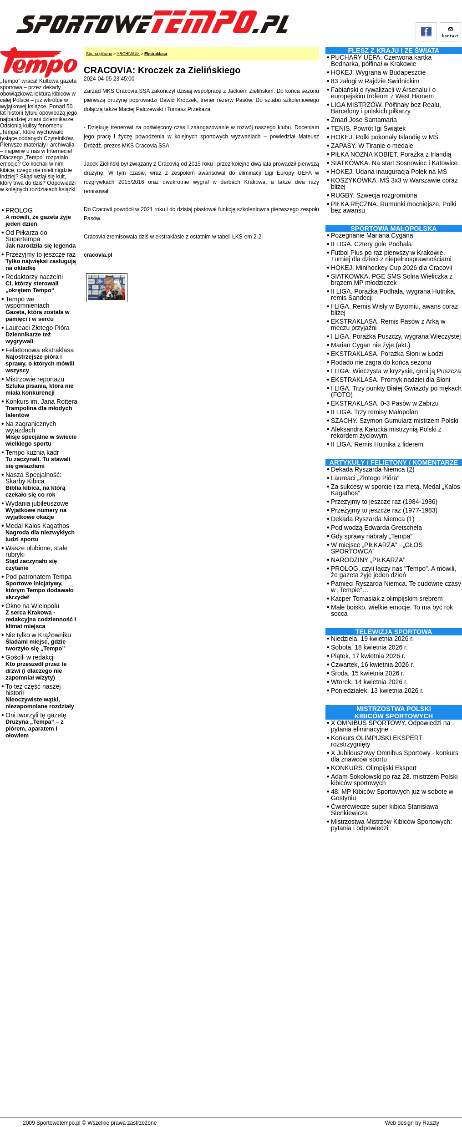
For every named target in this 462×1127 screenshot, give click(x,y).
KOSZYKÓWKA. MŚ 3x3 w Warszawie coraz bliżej (394, 183)
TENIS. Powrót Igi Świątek (368, 128)
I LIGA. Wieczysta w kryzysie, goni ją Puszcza (396, 371)
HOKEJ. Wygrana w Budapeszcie (378, 72)
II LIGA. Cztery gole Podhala (371, 244)
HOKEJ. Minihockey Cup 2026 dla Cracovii (391, 267)
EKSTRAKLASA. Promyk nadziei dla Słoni (390, 379)
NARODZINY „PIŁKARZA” (368, 560)
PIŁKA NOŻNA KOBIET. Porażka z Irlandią (391, 154)
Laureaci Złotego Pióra (37, 334)
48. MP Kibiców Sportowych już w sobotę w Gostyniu (392, 795)
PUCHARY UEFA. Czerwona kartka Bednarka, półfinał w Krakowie (381, 60)
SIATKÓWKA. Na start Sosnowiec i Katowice (394, 163)
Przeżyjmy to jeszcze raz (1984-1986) (384, 501)
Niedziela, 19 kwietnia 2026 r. (372, 638)
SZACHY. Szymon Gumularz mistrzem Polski (394, 420)
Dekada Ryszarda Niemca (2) (373, 469)
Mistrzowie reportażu (39, 386)
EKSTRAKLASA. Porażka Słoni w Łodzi (387, 353)
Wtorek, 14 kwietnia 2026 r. (369, 681)
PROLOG (38, 217)
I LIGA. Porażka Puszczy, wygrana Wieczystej (396, 336)
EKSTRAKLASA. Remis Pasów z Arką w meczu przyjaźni (388, 324)
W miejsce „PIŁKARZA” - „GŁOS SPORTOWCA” (376, 548)
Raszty (430, 1123)
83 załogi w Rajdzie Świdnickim (375, 81)
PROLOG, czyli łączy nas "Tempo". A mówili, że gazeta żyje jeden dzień (393, 572)
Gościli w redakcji (35, 667)
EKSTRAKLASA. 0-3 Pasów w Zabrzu (385, 403)
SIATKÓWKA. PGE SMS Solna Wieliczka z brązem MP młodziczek (391, 279)
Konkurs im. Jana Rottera (41, 408)
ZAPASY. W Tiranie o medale (372, 145)
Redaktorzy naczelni (34, 283)
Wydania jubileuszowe (36, 510)
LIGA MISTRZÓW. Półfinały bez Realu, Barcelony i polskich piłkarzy (386, 108)
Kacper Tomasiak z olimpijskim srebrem (387, 598)
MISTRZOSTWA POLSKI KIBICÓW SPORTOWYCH (394, 712)
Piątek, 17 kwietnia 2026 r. (368, 656)
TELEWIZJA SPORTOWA (393, 631)
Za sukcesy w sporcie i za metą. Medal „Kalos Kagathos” (395, 490)
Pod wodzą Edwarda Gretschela (376, 527)
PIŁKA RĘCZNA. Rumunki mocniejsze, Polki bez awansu (393, 207)
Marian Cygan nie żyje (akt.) (370, 345)
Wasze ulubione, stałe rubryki (36, 557)
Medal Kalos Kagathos (40, 532)
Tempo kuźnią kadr (37, 459)
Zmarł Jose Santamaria (364, 119)
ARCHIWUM (128, 53)
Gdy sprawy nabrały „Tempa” (371, 536)
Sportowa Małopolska (393, 228)
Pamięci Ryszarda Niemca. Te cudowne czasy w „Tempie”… (396, 587)
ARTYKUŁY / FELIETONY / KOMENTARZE (394, 462)
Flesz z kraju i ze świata (394, 50)
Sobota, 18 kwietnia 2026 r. (369, 647)
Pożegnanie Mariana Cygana (372, 235)
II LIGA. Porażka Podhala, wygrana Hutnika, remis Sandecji (393, 294)
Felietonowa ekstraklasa (39, 360)
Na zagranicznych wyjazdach (41, 433)
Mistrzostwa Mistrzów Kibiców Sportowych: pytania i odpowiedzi (391, 825)
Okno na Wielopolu (40, 615)
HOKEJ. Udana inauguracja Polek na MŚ (389, 171)
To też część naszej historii (39, 696)
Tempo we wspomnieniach (37, 308)
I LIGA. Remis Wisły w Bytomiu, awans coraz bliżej (394, 309)
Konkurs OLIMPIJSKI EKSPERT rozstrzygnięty (376, 741)
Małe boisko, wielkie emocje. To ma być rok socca (392, 610)
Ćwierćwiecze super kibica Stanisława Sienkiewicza (384, 810)
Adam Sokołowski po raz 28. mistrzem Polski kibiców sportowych (394, 780)
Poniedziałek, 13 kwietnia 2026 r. (377, 690)
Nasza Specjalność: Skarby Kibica (35, 484)
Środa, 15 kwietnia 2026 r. (368, 673)
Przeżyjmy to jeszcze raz (40, 261)
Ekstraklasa (155, 53)
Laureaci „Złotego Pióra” (365, 478)
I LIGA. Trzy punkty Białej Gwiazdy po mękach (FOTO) (396, 391)
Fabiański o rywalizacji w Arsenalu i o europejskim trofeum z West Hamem (383, 93)
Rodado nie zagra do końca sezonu (381, 362)
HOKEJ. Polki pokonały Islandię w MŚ (384, 137)
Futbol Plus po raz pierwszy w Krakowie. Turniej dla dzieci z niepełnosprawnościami (391, 256)
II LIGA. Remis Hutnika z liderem (377, 444)
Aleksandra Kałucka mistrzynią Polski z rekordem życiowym (386, 432)
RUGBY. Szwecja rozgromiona (374, 195)
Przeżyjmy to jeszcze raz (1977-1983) (384, 510)
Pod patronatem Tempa (39, 586)
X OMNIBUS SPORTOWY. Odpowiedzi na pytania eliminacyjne (390, 726)
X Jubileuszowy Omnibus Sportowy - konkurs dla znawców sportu (394, 756)
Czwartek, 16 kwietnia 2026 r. (372, 664)
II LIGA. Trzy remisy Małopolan (374, 412)
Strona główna (99, 53)
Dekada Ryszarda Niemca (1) (373, 519)
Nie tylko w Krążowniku (38, 641)
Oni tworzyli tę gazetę (35, 725)
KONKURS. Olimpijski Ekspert (373, 768)
